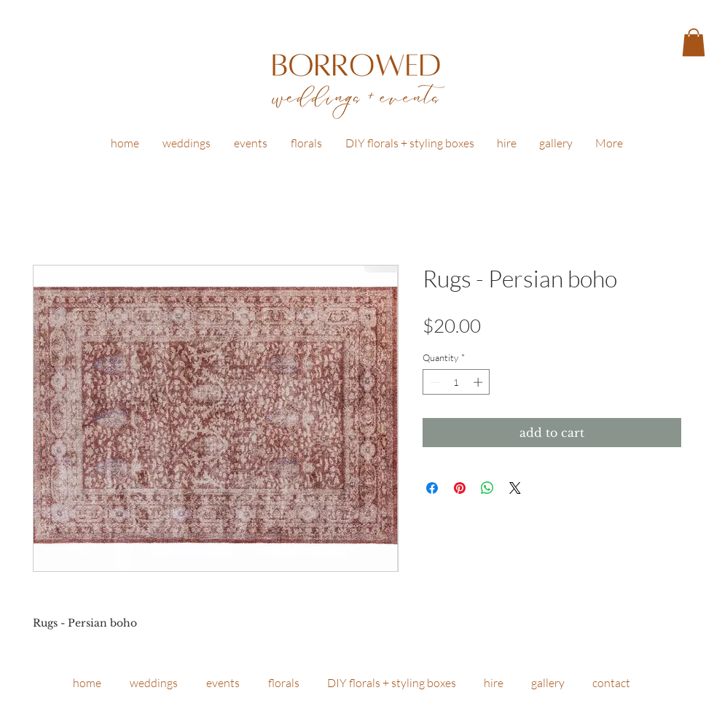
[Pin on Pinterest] (459, 488)
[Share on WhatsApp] (487, 488)
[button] (693, 42)
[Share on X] (515, 488)
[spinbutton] (456, 382)
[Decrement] (433, 382)
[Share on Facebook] (432, 488)
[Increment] (479, 382)
